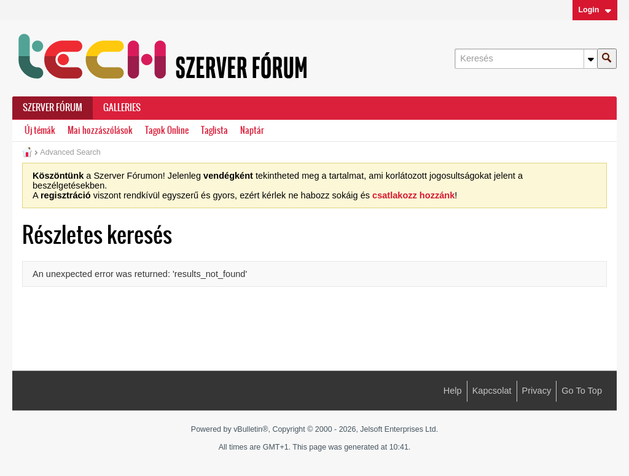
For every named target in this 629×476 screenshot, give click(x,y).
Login (594, 10)
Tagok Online (167, 130)
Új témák (40, 130)
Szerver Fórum (52, 107)
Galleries (122, 107)
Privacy (537, 391)
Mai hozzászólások (100, 130)
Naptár (252, 130)
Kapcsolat (492, 391)
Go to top (581, 391)
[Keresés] (526, 59)
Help (452, 391)
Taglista (214, 130)
